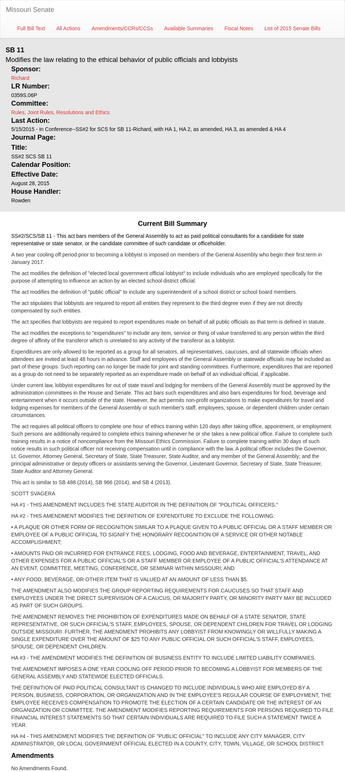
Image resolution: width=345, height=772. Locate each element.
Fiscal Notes (238, 28)
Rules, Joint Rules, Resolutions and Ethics (60, 112)
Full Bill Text (31, 28)
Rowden (20, 200)
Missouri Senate (30, 9)
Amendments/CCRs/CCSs (122, 28)
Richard (20, 78)
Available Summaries (188, 28)
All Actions (68, 28)
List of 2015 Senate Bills (292, 28)
